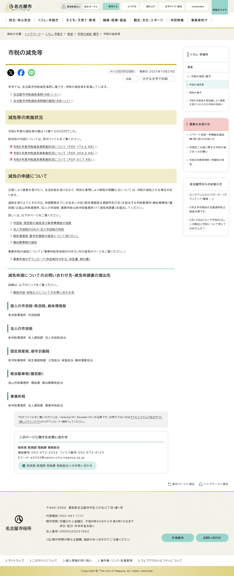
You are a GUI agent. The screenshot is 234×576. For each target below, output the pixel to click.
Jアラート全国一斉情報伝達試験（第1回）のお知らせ (206, 136)
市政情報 (177, 20)
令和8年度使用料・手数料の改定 (206, 162)
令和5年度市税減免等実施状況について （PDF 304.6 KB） (55, 153)
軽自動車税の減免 (25, 242)
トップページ (33, 34)
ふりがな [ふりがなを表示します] (132, 6)
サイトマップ (16, 560)
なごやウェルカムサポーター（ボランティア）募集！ (208, 196)
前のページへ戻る (183, 484)
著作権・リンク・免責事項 (116, 560)
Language (198, 6)
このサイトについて (45, 560)
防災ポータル (91, 7)
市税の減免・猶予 (88, 34)
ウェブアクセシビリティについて (161, 560)
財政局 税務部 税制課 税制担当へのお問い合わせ (60, 465)
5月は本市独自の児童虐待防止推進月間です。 (207, 209)
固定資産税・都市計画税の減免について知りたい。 (46, 236)
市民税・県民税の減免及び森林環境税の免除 (42, 223)
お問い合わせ (212, 537)
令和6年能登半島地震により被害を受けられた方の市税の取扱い (207, 102)
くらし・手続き (48, 20)
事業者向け (199, 20)
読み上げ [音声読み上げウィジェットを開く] (150, 6)
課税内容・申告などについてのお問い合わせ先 (43, 292)
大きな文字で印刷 (155, 78)
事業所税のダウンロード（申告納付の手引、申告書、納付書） (52, 259)
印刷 (128, 79)
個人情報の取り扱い (79, 560)
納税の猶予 (195, 93)
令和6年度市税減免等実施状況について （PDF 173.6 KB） (55, 146)
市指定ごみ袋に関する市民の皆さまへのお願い (207, 149)
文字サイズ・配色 (173, 6)
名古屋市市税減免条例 (37, 94)
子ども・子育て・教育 (81, 20)
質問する (113, 6)
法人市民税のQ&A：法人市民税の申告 (38, 229)
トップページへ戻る (216, 484)
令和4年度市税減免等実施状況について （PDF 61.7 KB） (54, 159)
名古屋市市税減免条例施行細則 (43, 100)
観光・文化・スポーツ (148, 20)
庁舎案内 (178, 537)
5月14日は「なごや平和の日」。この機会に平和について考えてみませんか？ (207, 224)
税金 (70, 34)
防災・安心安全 (20, 20)
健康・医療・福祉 (115, 20)
